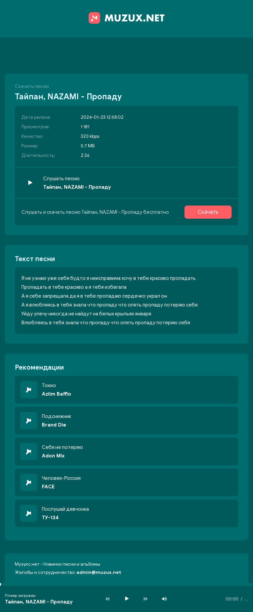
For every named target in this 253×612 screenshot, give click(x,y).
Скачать (208, 212)
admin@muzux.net (98, 572)
